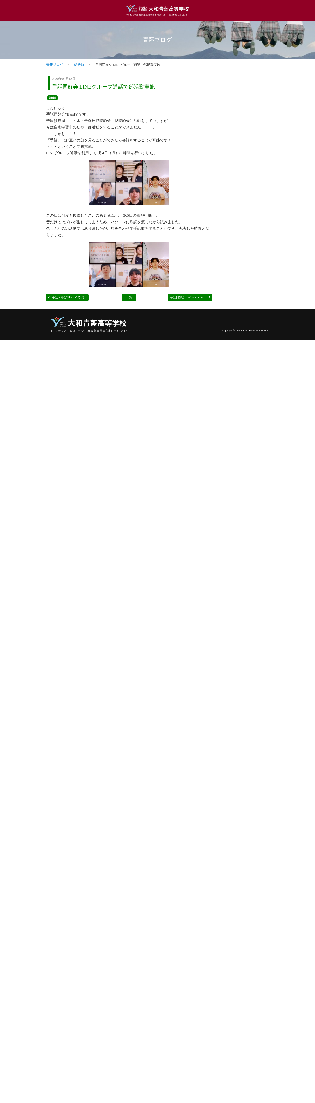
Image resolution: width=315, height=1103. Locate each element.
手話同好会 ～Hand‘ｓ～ (190, 297)
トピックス (245, 78)
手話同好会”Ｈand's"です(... (66, 297)
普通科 (245, 228)
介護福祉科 (245, 740)
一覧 (129, 297)
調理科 (245, 415)
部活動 (79, 65)
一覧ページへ (255, 210)
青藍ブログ (157, 40)
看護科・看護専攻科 (245, 570)
